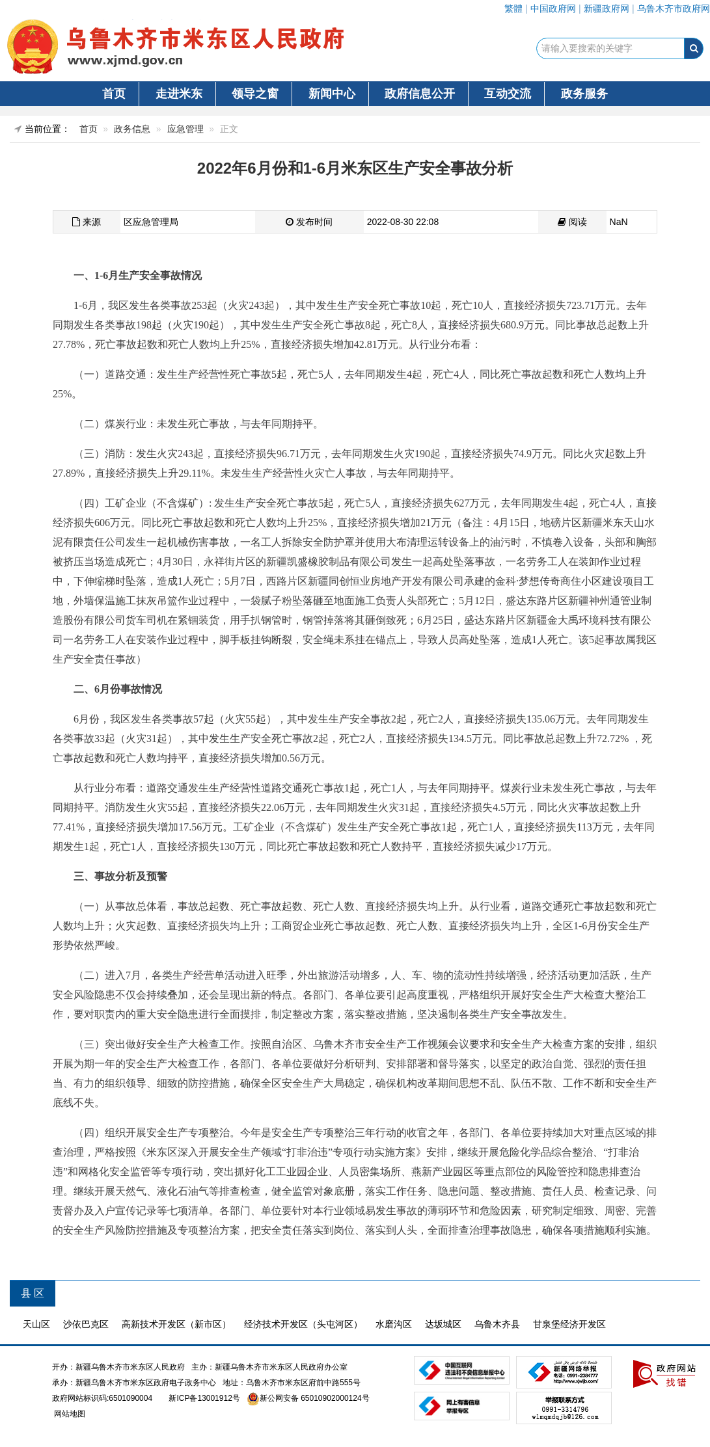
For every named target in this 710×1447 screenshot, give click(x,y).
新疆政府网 (606, 8)
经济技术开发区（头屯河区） (303, 1324)
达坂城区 (443, 1324)
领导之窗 (255, 93)
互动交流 (507, 93)
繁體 (513, 8)
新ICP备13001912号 (204, 1398)
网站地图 (68, 1413)
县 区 (32, 1293)
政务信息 (132, 129)
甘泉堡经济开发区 (569, 1324)
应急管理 (185, 129)
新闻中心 (331, 93)
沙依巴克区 (86, 1324)
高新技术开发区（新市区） (176, 1324)
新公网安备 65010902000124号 (315, 1398)
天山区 (36, 1324)
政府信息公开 (420, 93)
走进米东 (179, 93)
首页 (114, 93)
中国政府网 (553, 8)
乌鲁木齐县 (497, 1324)
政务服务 (584, 93)
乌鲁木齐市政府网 (673, 8)
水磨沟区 (393, 1324)
